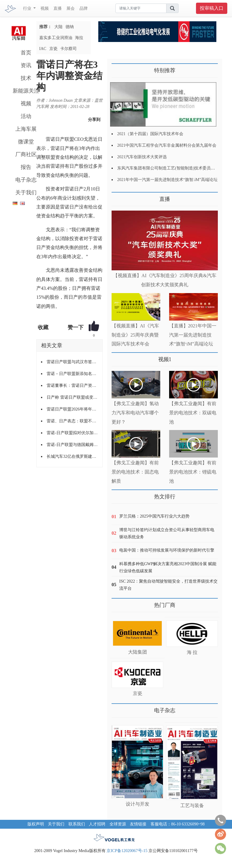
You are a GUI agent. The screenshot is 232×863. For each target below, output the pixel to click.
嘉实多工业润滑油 (55, 37)
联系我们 (76, 824)
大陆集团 (137, 651)
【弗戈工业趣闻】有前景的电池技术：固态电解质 (135, 472)
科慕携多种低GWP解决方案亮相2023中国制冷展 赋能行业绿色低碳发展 (167, 567)
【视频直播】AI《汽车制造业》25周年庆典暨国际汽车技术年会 (135, 335)
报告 (26, 167)
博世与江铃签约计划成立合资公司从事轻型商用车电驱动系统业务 (166, 533)
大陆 (58, 27)
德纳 (70, 27)
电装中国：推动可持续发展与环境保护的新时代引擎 (166, 550)
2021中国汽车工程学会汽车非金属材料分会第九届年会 (166, 145)
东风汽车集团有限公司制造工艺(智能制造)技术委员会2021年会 (174, 168)
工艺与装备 (192, 805)
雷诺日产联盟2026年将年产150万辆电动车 (72, 409)
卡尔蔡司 (68, 48)
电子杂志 (26, 180)
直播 (57, 8)
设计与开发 (137, 804)
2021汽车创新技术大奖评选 (142, 157)
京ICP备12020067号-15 (127, 851)
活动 (26, 116)
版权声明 (35, 824)
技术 (26, 78)
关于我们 (26, 192)
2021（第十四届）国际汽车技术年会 (150, 134)
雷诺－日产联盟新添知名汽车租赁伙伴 (72, 373)
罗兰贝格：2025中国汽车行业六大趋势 (154, 516)
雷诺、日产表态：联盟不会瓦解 (72, 421)
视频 (44, 8)
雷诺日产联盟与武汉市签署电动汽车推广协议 (72, 362)
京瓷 (53, 48)
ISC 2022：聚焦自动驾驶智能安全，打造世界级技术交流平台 (168, 585)
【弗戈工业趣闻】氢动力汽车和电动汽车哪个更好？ (135, 412)
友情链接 (138, 824)
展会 (70, 8)
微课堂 (26, 142)
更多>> (118, 197)
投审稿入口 (211, 8)
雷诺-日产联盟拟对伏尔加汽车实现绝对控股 (72, 433)
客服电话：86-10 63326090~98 (178, 824)
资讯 (26, 65)
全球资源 (118, 824)
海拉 (79, 37)
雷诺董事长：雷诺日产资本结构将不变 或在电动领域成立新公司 (72, 385)
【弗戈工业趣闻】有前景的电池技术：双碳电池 (192, 412)
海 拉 (192, 652)
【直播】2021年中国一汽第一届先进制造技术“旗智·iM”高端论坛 (192, 335)
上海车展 (26, 129)
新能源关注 (26, 91)
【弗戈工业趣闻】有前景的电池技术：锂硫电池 (192, 472)
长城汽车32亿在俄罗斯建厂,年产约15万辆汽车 (72, 456)
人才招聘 (97, 824)
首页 (26, 53)
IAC (42, 48)
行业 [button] (27, 8)
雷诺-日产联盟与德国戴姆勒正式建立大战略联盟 (72, 444)
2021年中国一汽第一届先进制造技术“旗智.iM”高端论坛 (167, 179)
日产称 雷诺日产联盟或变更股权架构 (72, 397)
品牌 (83, 8)
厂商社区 (26, 154)
